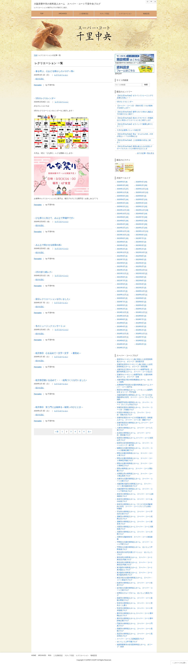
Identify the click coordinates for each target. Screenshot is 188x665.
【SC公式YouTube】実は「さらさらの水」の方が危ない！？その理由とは (135, 135)
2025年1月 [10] (141, 206)
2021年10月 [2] (141, 273)
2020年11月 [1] (122, 295)
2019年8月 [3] (122, 319)
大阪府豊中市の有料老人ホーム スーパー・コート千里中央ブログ (67, 4)
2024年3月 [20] (141, 224)
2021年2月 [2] (141, 288)
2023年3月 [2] (141, 245)
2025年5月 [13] (141, 199)
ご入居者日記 (83, 14)
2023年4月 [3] (122, 245)
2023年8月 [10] (122, 238)
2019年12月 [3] (122, 312)
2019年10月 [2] (122, 316)
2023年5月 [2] (141, 242)
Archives (63, 14)
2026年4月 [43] (141, 182)
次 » (89, 432)
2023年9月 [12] (141, 235)
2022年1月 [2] (122, 270)
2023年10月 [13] (123, 235)
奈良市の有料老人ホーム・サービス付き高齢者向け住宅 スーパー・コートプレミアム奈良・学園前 (134, 506)
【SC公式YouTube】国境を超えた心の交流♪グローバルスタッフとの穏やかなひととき (134, 147)
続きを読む (40, 79)
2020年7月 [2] (122, 302)
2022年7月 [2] (122, 259)
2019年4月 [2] (122, 326)
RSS (49, 655)
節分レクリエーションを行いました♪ (53, 299)
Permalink (38, 85)
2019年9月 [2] (141, 316)
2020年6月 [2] (141, 302)
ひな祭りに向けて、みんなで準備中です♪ (55, 218)
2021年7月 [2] (122, 280)
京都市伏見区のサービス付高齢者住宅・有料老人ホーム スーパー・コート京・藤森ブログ (134, 419)
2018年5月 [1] (141, 341)
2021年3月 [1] (122, 288)
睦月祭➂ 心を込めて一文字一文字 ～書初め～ (58, 353)
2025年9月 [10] (122, 196)
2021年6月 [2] (141, 280)
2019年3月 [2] (141, 326)
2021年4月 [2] (141, 284)
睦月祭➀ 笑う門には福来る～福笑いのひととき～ (59, 407)
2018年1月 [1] (122, 348)
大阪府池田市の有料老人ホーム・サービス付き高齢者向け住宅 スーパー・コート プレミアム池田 (135, 397)
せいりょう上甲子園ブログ (127, 642)
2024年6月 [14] (122, 221)
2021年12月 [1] (141, 270)
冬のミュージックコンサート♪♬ (50, 326)
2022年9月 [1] (122, 256)
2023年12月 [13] (123, 231)
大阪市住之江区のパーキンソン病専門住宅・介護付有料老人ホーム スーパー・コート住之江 (134, 370)
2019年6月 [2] (122, 323)
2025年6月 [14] (122, 199)
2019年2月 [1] (122, 330)
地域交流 (146, 14)
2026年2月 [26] (141, 185)
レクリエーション (125, 14)
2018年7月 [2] (141, 337)
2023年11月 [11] (142, 231)
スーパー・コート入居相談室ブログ (130, 639)
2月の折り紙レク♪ (44, 272)
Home (33, 655)
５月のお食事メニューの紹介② (129, 130)
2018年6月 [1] (122, 341)
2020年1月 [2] (141, 309)
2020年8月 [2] (141, 298)
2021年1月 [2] (122, 291)
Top (41, 14)
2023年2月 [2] (122, 249)
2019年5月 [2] (141, 323)
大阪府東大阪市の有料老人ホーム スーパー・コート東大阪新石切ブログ (134, 485)
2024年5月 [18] (141, 221)
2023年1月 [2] (141, 249)
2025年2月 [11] (122, 206)
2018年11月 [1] (141, 333)
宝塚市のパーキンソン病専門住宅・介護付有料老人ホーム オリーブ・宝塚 (134, 376)
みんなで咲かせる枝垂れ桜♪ (49, 245)
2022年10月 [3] (141, 252)
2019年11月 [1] (141, 312)
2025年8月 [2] (141, 196)
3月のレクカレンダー (45, 98)
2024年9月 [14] (141, 214)
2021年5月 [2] (122, 284)
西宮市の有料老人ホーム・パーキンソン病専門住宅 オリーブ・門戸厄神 (134, 391)
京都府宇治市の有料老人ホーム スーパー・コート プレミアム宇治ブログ (134, 403)
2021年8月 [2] (141, 277)
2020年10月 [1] (141, 295)
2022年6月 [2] (141, 259)
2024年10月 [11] (123, 214)
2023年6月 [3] (122, 242)
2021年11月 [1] (122, 273)
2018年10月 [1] (122, 337)
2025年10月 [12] (142, 192)
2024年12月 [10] (123, 210)
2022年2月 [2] (141, 266)
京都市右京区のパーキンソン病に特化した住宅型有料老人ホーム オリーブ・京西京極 (134, 365)
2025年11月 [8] (122, 192)
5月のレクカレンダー (125, 102)
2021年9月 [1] (122, 277)
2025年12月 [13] (142, 189)
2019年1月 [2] (141, 330)
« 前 (56, 432)
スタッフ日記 (104, 14)
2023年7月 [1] (141, 238)
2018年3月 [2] (122, 344)
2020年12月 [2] (141, 291)
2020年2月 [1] (122, 309)
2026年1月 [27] (122, 189)
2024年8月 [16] (122, 217)
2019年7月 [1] (141, 319)
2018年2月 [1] (141, 344)
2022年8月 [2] (141, 256)
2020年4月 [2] (141, 305)
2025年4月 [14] (122, 203)
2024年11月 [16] (142, 210)
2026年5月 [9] (122, 182)
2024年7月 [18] (141, 217)
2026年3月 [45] (122, 185)
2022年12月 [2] (122, 252)
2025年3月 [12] (141, 203)
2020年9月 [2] (122, 298)
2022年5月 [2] (122, 263)
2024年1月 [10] (141, 228)
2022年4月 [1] (141, 263)
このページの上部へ (180, 663)
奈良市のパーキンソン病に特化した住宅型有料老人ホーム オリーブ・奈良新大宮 (134, 360)
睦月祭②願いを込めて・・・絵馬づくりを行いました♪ (61, 380)
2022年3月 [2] (122, 266)
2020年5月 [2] (122, 305)
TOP (35, 55)
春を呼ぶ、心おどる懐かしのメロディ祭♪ (55, 71)
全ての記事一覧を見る (145, 153)
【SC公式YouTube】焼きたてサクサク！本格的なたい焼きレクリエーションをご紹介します (135, 119)
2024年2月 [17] (122, 228)
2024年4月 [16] (122, 224)
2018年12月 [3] (122, 333)
